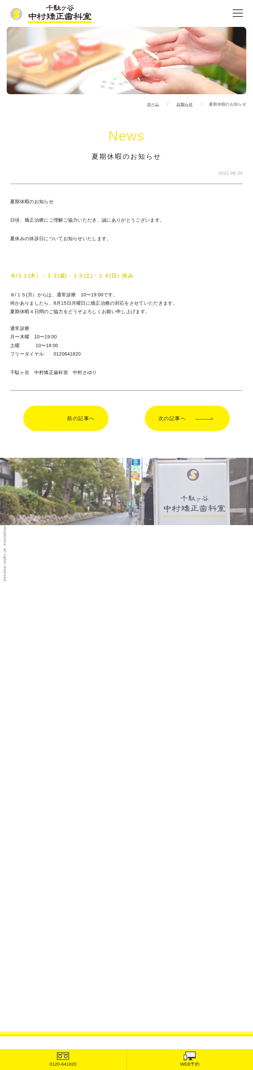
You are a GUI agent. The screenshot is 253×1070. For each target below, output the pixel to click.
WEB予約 (189, 1064)
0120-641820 (63, 1064)
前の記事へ (81, 418)
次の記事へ (172, 418)
